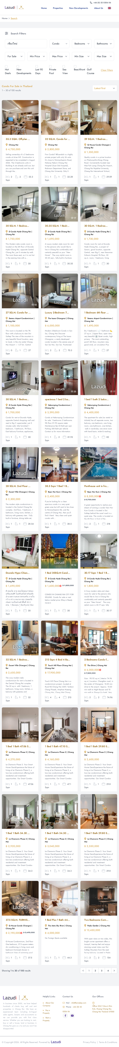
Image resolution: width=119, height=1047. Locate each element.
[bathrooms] (104, 43)
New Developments (78, 8)
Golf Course (90, 71)
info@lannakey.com (74, 1002)
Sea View (65, 71)
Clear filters (107, 70)
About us (98, 8)
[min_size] (82, 56)
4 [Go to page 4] (108, 970)
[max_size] (104, 56)
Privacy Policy (89, 1042)
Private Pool (52, 71)
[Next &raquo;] (114, 971)
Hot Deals (8, 71)
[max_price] (59, 56)
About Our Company (48, 1004)
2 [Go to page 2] (95, 970)
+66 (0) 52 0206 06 (72, 1009)
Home (44, 8)
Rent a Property (47, 1019)
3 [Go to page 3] (101, 970)
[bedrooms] (82, 43)
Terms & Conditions (108, 1042)
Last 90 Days (39, 71)
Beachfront (79, 69)
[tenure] (15, 56)
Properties (58, 8)
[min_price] (37, 56)
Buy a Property (46, 1011)
